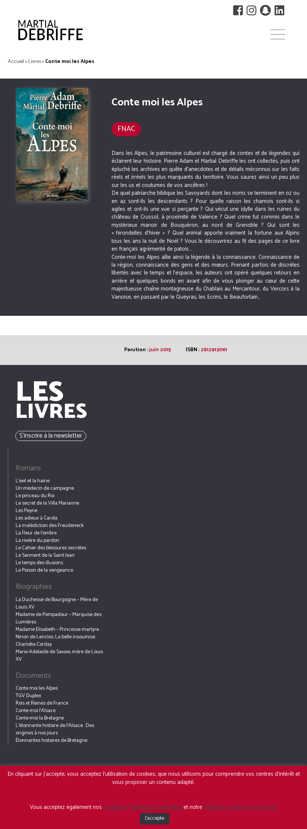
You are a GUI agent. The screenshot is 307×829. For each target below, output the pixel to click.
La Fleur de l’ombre (36, 533)
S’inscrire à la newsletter (50, 436)
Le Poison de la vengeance (44, 570)
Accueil (16, 61)
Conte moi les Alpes (37, 688)
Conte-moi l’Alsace (36, 710)
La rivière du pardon (37, 540)
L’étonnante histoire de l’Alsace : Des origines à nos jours (55, 729)
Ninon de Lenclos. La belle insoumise (55, 637)
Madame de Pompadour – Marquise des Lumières (58, 618)
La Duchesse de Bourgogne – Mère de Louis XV (57, 603)
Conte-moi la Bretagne (40, 718)
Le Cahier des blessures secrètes (51, 548)
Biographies (34, 587)
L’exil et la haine (33, 481)
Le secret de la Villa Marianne (47, 503)
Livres (34, 61)
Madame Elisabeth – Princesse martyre (57, 629)
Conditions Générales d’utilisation (142, 807)
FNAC (126, 129)
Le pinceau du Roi (35, 496)
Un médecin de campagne (45, 488)
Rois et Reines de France (42, 703)
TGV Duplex (28, 696)
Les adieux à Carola (36, 518)
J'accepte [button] (154, 818)
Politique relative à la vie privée (240, 807)
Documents (33, 676)
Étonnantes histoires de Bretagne (51, 740)
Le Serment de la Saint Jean (45, 555)
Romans (28, 468)
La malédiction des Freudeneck (50, 525)
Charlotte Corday (34, 644)
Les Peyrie (26, 510)
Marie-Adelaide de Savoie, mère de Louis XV (59, 656)
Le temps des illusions (39, 563)
